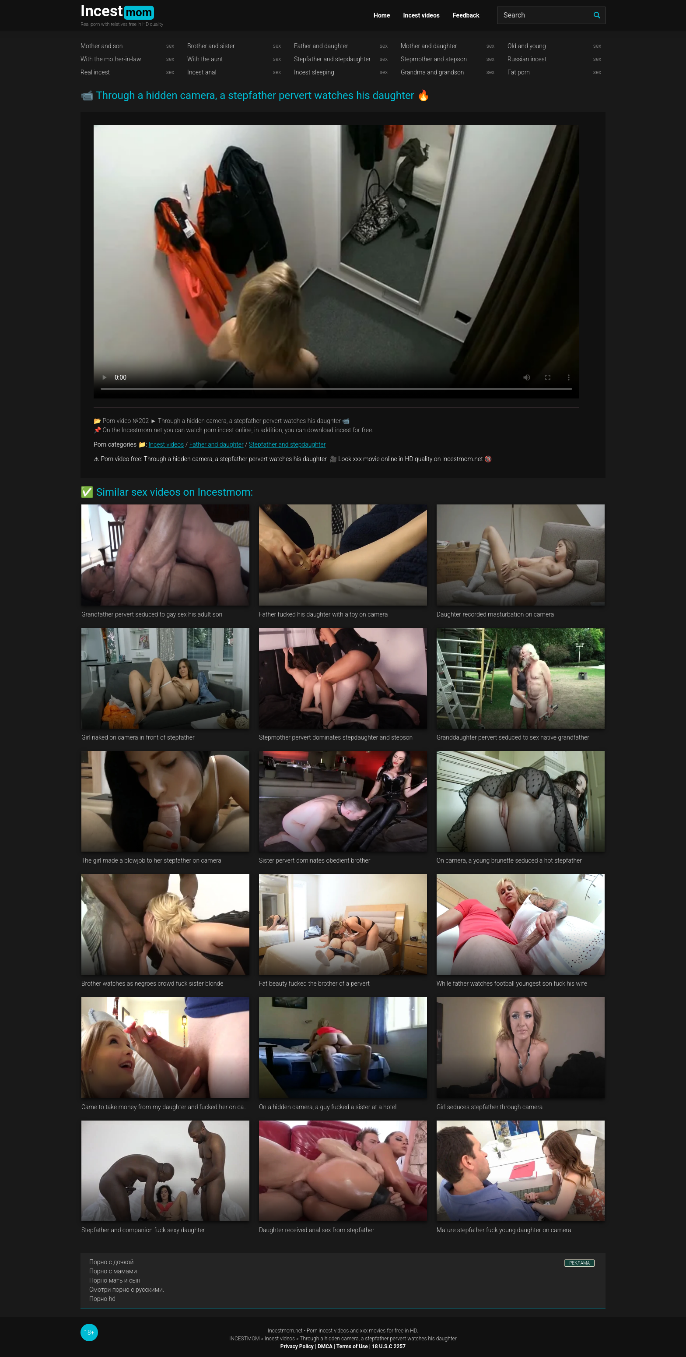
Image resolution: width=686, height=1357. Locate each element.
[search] (597, 15)
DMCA (325, 1346)
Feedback (466, 15)
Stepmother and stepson (434, 59)
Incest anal (202, 72)
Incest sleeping (314, 72)
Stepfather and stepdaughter (332, 59)
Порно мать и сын (114, 1280)
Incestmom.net (285, 1331)
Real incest (95, 72)
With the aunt (205, 59)
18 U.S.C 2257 (389, 1346)
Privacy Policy (297, 1346)
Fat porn (519, 72)
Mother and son (101, 45)
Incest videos (421, 15)
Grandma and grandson (432, 72)
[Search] (551, 15)
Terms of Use (352, 1346)
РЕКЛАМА (579, 1263)
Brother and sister (211, 45)
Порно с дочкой (111, 1261)
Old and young (527, 45)
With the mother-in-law (110, 59)
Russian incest (527, 59)
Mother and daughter (429, 45)
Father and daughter (321, 45)
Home (382, 15)
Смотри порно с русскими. (126, 1289)
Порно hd (102, 1298)
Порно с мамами (113, 1271)
